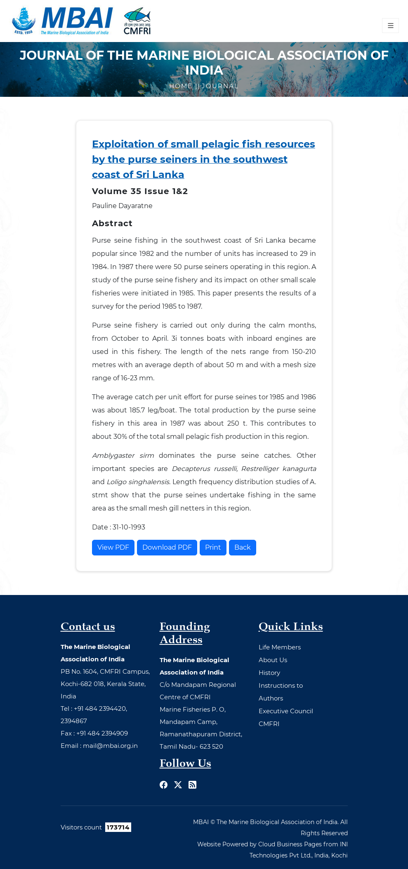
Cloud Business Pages (290, 844)
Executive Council (286, 711)
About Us (273, 660)
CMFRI (269, 724)
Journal (220, 86)
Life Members (280, 647)
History (269, 673)
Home (182, 86)
